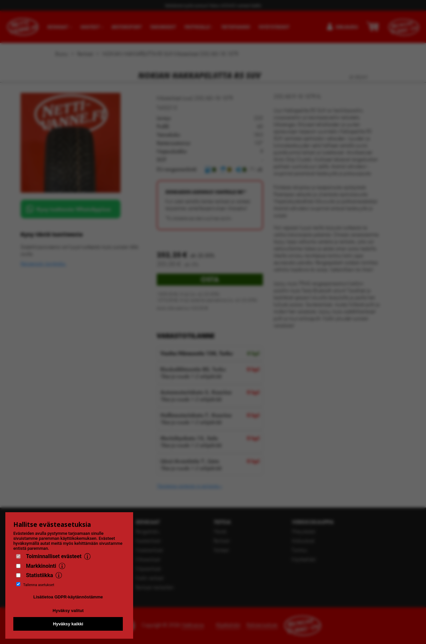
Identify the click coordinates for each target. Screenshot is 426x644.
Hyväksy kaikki (68, 623)
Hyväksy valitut (68, 610)
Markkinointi (41, 566)
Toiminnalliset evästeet (54, 556)
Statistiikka (39, 575)
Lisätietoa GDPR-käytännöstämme (68, 596)
